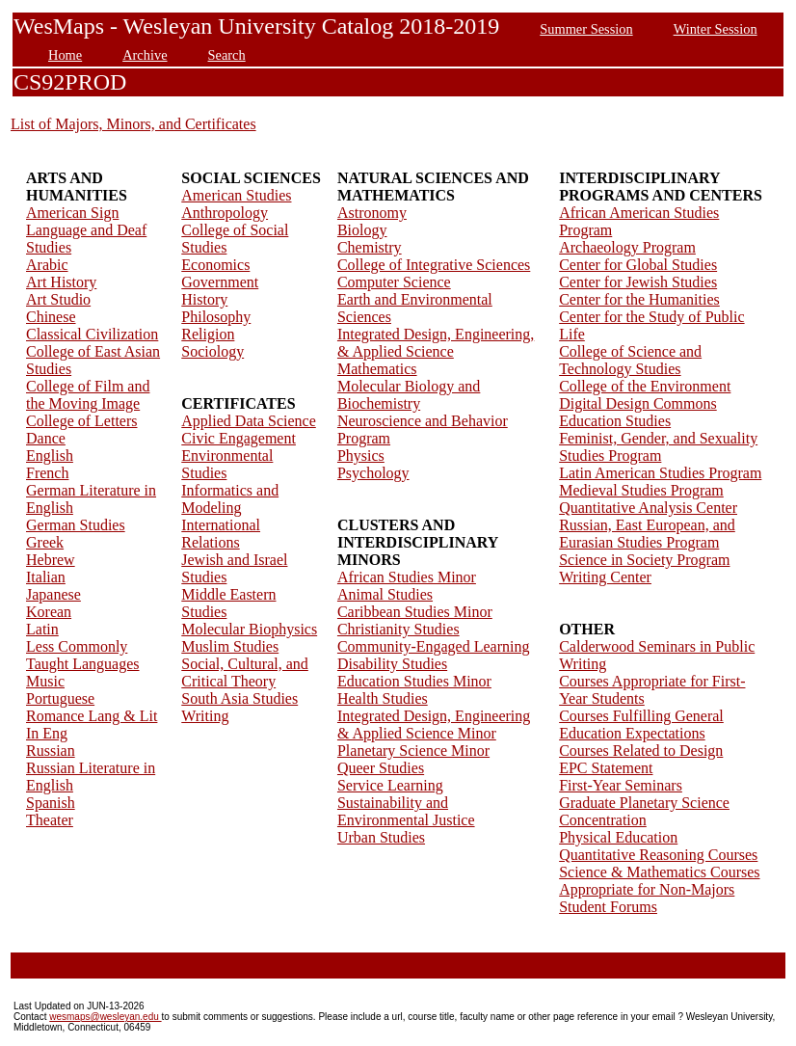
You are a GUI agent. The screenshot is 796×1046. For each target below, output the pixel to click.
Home (65, 55)
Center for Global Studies (638, 264)
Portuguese (60, 698)
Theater (49, 820)
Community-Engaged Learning (433, 646)
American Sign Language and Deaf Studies (86, 229)
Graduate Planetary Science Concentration (644, 811)
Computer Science (394, 282)
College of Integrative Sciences (433, 264)
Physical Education (618, 837)
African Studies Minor (406, 577)
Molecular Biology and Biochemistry (408, 395)
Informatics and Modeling (230, 499)
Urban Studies (381, 837)
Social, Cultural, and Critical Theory (244, 672)
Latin (42, 629)
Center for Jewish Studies (638, 282)
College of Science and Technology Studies (630, 360)
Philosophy (216, 316)
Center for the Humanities (639, 299)
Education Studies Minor (414, 681)
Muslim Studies (230, 646)
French (47, 473)
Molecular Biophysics (249, 629)
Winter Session (715, 29)
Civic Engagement (238, 438)
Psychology (373, 473)
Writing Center (605, 577)
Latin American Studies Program (660, 473)
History (204, 299)
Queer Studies (380, 768)
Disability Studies (392, 664)
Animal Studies (385, 594)
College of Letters (82, 421)
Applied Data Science (248, 421)
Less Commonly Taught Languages (83, 655)
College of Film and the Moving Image (87, 395)
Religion (207, 334)
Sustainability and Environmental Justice (406, 811)
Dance (46, 438)
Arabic (47, 264)
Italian (46, 577)
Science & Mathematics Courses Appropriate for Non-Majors (659, 881)
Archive (144, 55)
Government (219, 282)
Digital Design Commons (638, 403)
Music (45, 681)
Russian (50, 750)
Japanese (53, 594)
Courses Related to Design (641, 750)
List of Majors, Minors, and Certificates (133, 124)
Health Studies (382, 698)
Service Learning (390, 785)
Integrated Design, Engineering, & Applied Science (435, 343)
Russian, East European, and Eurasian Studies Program (647, 533)
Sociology (212, 351)
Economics (215, 264)
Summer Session (586, 29)
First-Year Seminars (620, 785)
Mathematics (377, 369)
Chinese (51, 316)
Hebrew (50, 559)
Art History (61, 282)
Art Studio (58, 299)
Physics (361, 455)
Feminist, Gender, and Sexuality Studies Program (658, 447)
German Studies (75, 525)
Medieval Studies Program (641, 490)
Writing (204, 716)
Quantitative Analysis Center (648, 507)
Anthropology (224, 212)
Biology (362, 230)
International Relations (220, 533)
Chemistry (369, 247)
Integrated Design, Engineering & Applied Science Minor (433, 724)
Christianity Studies (398, 629)
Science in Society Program (644, 559)
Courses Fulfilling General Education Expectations (641, 724)
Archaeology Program (627, 247)
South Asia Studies (239, 698)
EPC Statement (605, 768)
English (49, 455)
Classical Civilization (92, 334)
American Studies (236, 195)
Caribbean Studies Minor (414, 611)
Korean (48, 611)
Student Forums (608, 906)
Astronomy (372, 212)
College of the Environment (644, 386)
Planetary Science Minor (413, 750)
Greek (45, 542)
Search (227, 55)
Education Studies (615, 421)
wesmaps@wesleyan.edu (105, 1016)
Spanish (50, 802)
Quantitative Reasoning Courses (658, 854)
